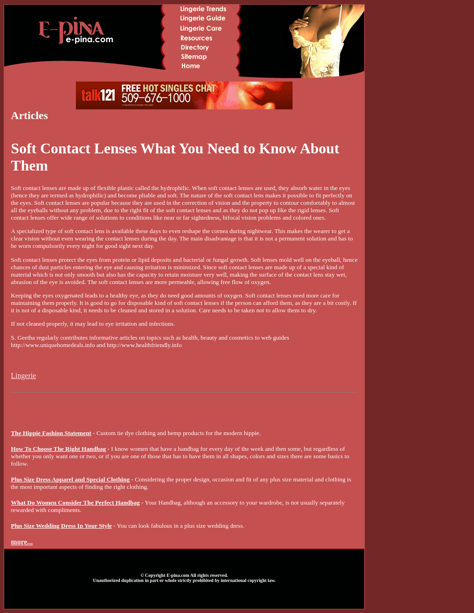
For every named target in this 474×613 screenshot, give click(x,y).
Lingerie (23, 375)
